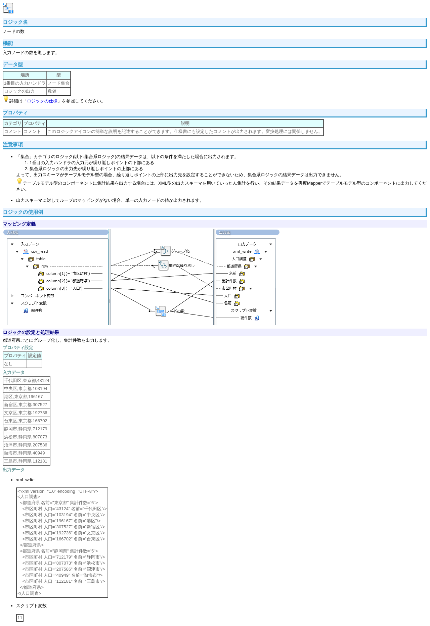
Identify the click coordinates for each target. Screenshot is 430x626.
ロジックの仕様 (42, 100)
